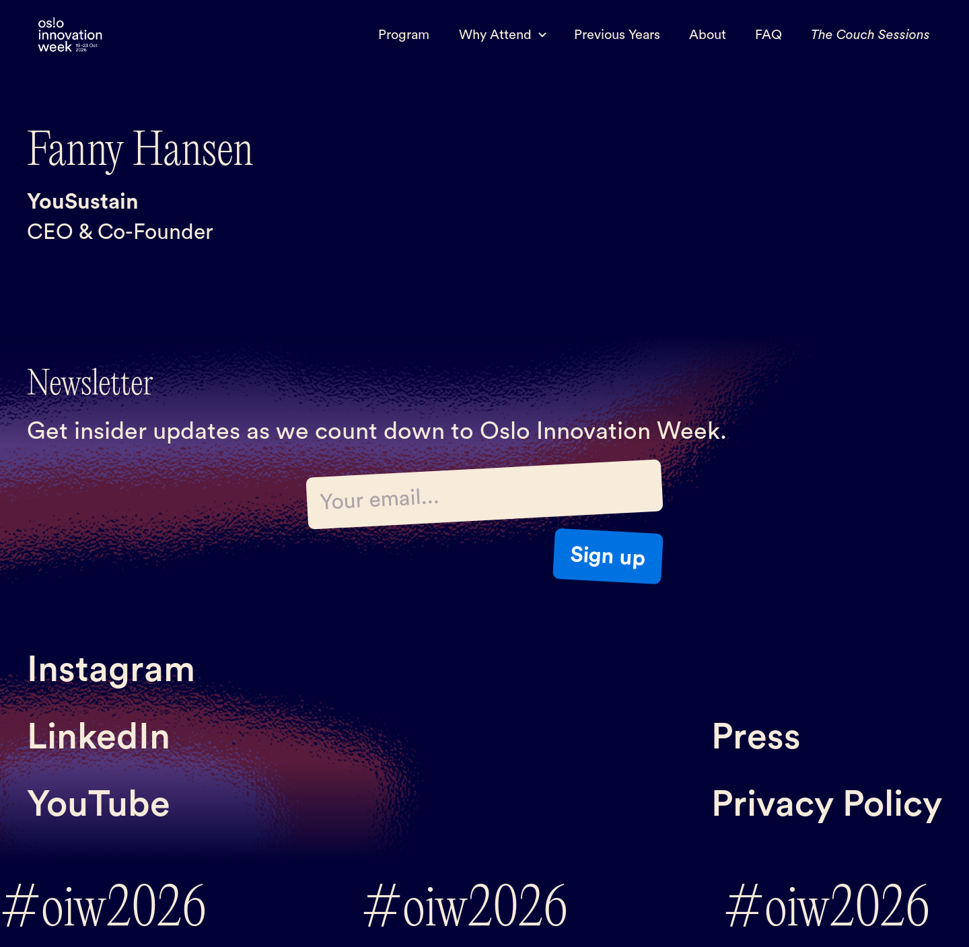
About (707, 35)
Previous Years (617, 35)
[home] (70, 35)
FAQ (768, 35)
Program (403, 35)
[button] (502, 34)
